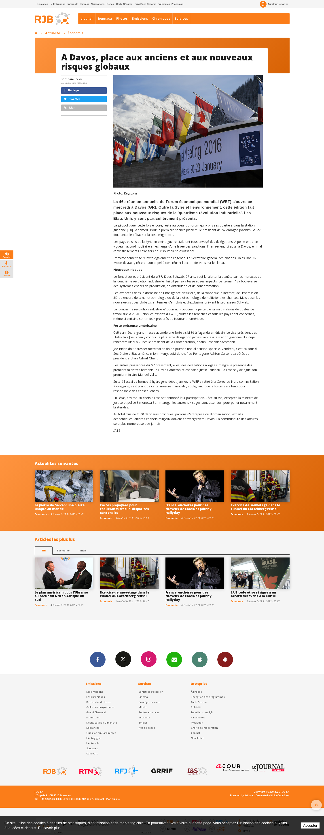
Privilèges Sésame (145, 4)
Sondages (92, 748)
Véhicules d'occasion (171, 4)
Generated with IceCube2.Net (272, 795)
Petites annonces (149, 712)
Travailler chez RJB (202, 712)
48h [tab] (43, 550)
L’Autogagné (93, 738)
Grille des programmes (100, 707)
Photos (122, 18)
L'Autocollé (93, 743)
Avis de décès (147, 727)
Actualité (52, 33)
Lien (69, 107)
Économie (75, 33)
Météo (142, 707)
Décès (110, 4)
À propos (196, 691)
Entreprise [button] (58, 4)
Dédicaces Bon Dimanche (101, 722)
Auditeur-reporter (274, 4)
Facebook (98, 659)
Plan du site (113, 799)
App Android (225, 659)
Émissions (140, 18)
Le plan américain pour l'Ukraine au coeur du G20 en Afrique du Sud (61, 596)
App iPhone (200, 659)
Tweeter (72, 99)
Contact (195, 732)
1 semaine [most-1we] (63, 550)
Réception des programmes (207, 696)
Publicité (196, 707)
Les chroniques (95, 696)
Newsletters (174, 659)
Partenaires (198, 717)
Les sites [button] (41, 4)
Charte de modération (204, 727)
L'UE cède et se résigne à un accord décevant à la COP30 (253, 594)
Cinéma (143, 696)
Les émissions (94, 691)
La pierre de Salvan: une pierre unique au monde (60, 507)
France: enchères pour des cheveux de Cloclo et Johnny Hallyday (188, 509)
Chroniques (161, 18)
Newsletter (197, 738)
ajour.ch (86, 18)
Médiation (197, 722)
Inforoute (73, 4)
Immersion (93, 717)
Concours (92, 753)
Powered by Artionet (242, 795)
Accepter (310, 825)
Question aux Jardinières (101, 732)
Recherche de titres (98, 701)
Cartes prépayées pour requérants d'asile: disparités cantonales (124, 509)
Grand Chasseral (96, 712)
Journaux (105, 18)
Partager (72, 90)
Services (181, 18)
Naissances (97, 4)
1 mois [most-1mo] (82, 550)
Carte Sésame (124, 4)
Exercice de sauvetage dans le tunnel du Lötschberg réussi (255, 507)
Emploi (84, 4)
